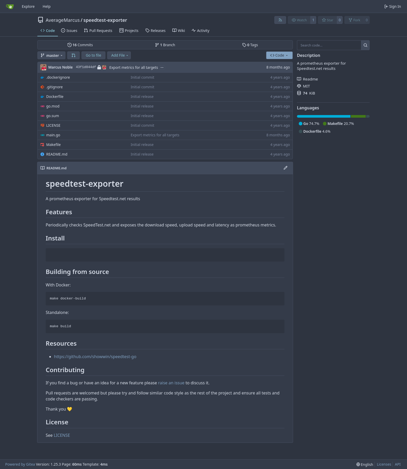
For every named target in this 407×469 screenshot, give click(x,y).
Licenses (384, 464)
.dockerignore (58, 77)
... (162, 67)
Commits (80, 44)
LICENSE (53, 125)
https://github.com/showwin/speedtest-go (95, 356)
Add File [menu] (120, 55)
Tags (250, 44)
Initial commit (142, 77)
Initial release (142, 96)
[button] (73, 55)
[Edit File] (285, 168)
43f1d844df (91, 67)
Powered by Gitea (20, 464)
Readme (307, 79)
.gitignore (54, 86)
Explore (28, 6)
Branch (165, 44)
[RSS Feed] (280, 20)
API (398, 464)
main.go (53, 134)
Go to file (93, 55)
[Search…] (365, 45)
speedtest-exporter (105, 20)
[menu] (364, 464)
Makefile (53, 144)
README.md (56, 154)
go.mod (52, 106)
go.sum (52, 115)
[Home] (10, 6)
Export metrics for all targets (133, 67)
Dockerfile (55, 96)
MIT (303, 86)
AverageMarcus (63, 20)
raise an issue (171, 383)
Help (47, 6)
